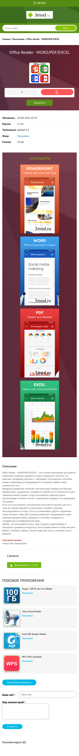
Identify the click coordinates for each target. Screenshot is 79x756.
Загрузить (39, 102)
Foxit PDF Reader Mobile (34, 634)
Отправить (12, 726)
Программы (23, 135)
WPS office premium (31, 656)
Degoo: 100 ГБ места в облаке (37, 588)
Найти (65, 28)
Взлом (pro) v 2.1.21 (24, 565)
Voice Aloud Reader (31, 611)
